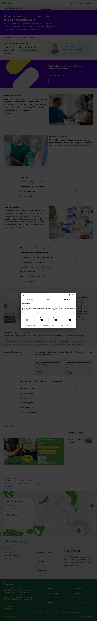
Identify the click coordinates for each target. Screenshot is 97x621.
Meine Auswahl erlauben (48, 325)
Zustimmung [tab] (30, 299)
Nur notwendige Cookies (30, 325)
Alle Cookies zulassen (66, 325)
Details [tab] (48, 299)
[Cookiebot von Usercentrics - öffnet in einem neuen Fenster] (69, 295)
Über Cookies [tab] (67, 299)
